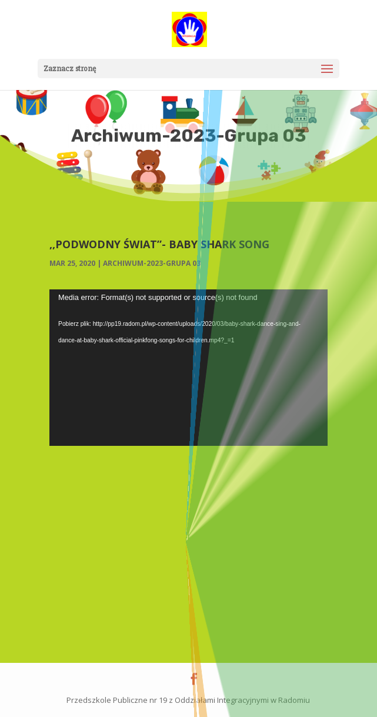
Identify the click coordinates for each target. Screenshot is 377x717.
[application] (188, 367)
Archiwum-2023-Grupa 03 (152, 263)
